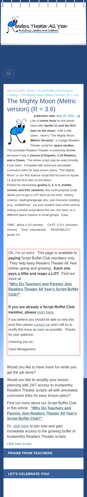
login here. (46, 312)
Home (30, 90)
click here (21, 426)
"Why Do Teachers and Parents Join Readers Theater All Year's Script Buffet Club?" (43, 289)
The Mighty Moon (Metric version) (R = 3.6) (50, 95)
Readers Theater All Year (39, 24)
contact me (42, 324)
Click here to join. (19, 444)
